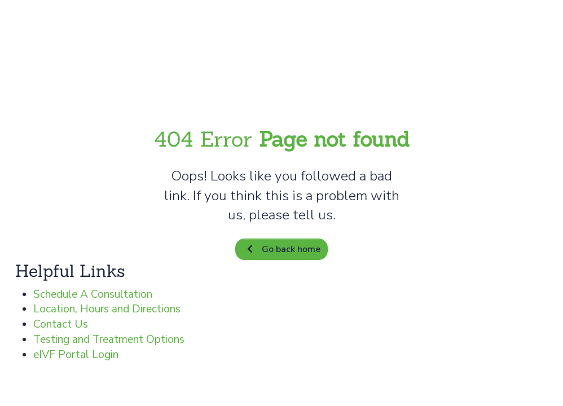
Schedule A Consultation (92, 294)
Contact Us (60, 324)
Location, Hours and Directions (107, 309)
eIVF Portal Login (75, 354)
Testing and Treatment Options (108, 339)
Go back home (281, 249)
